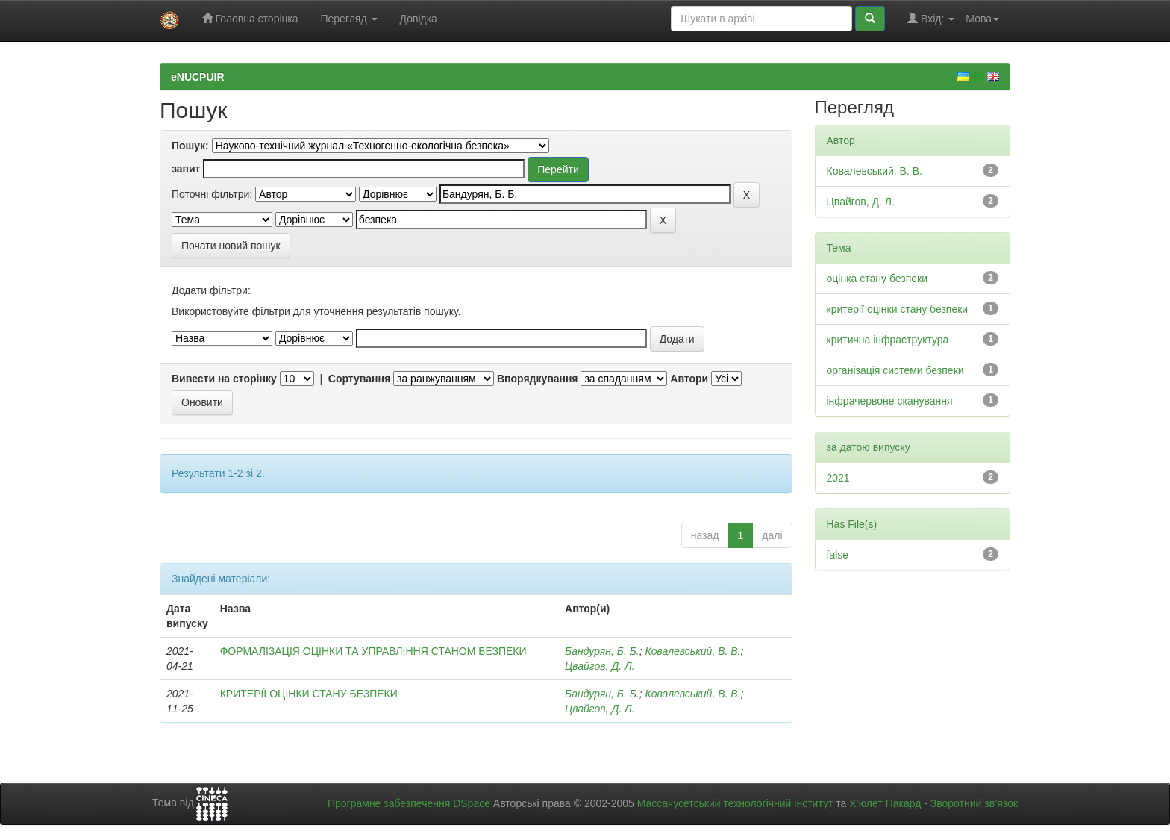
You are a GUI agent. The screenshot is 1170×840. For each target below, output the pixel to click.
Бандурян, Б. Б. (602, 651)
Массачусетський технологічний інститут (735, 803)
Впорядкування (537, 379)
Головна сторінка (250, 18)
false (838, 555)
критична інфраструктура (888, 340)
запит (186, 169)
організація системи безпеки (895, 370)
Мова (982, 19)
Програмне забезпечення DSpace (409, 803)
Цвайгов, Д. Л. (600, 666)
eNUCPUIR (198, 77)
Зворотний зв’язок (974, 803)
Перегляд (348, 19)
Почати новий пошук (231, 246)
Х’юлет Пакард (885, 803)
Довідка (418, 19)
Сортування (359, 379)
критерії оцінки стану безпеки (898, 309)
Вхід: (930, 18)
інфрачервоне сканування (890, 401)
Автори (689, 379)
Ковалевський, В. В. (692, 651)
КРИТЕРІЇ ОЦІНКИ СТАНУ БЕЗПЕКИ (309, 694)
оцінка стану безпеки (877, 278)
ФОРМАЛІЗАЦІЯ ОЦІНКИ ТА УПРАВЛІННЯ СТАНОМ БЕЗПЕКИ (373, 651)
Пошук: (190, 146)
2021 (838, 478)
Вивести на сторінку (224, 379)
